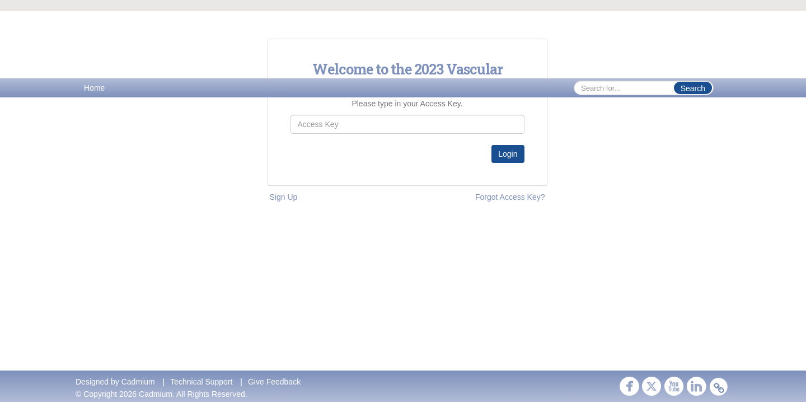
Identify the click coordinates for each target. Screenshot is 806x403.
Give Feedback (274, 381)
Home (94, 87)
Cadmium (138, 381)
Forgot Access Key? (510, 197)
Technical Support (201, 381)
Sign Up (284, 197)
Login (507, 153)
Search (693, 88)
